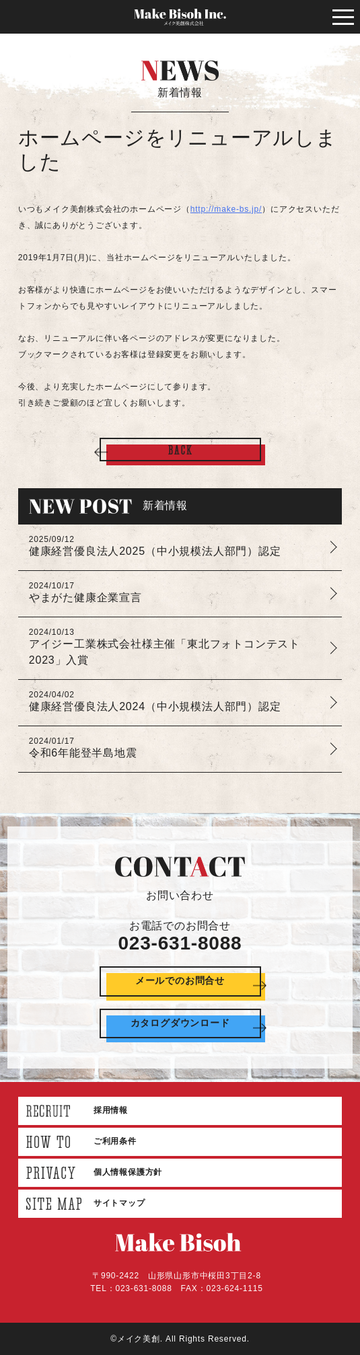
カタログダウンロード (180, 1022)
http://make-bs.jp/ (226, 209)
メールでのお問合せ (180, 980)
